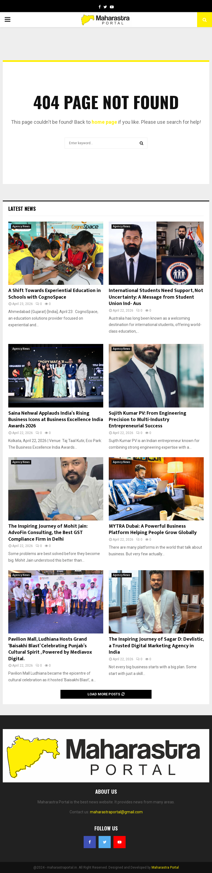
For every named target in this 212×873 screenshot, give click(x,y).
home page (104, 122)
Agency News (21, 226)
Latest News (22, 208)
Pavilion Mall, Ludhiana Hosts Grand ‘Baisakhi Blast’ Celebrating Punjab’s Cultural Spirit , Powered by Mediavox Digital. (50, 649)
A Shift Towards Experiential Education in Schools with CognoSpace (54, 293)
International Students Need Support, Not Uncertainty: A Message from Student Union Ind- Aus (156, 297)
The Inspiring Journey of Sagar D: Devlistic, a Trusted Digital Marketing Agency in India (156, 645)
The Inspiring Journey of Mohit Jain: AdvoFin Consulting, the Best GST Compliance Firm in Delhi (48, 532)
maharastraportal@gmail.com (116, 812)
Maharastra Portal (165, 867)
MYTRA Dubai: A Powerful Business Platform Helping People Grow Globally (153, 529)
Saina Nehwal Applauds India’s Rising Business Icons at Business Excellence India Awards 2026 (55, 419)
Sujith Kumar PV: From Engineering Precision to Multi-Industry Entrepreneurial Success (147, 419)
